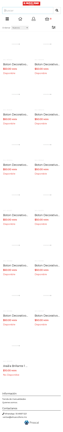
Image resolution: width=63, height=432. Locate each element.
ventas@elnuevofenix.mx (15, 417)
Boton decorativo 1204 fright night (26, 114)
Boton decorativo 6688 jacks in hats (27, 164)
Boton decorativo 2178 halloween (25, 64)
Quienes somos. (10, 402)
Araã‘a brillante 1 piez (17, 366)
